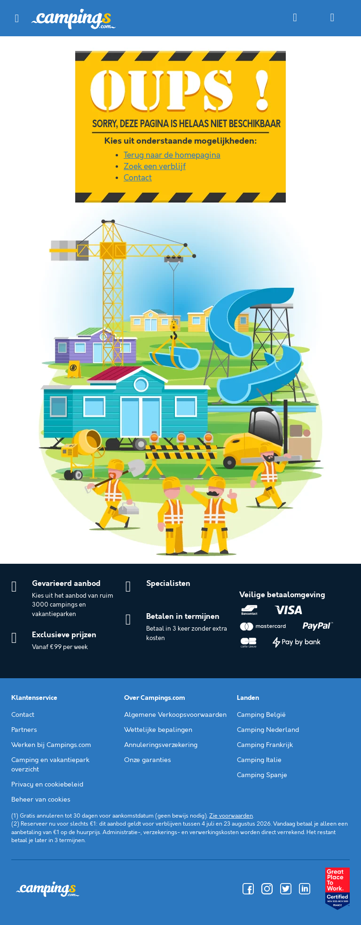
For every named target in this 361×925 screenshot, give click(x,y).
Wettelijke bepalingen (158, 730)
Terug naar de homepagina (172, 155)
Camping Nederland (268, 730)
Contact (138, 178)
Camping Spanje (262, 775)
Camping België (261, 715)
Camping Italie (259, 760)
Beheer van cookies (41, 799)
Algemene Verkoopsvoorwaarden (175, 715)
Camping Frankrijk (265, 745)
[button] (17, 18)
